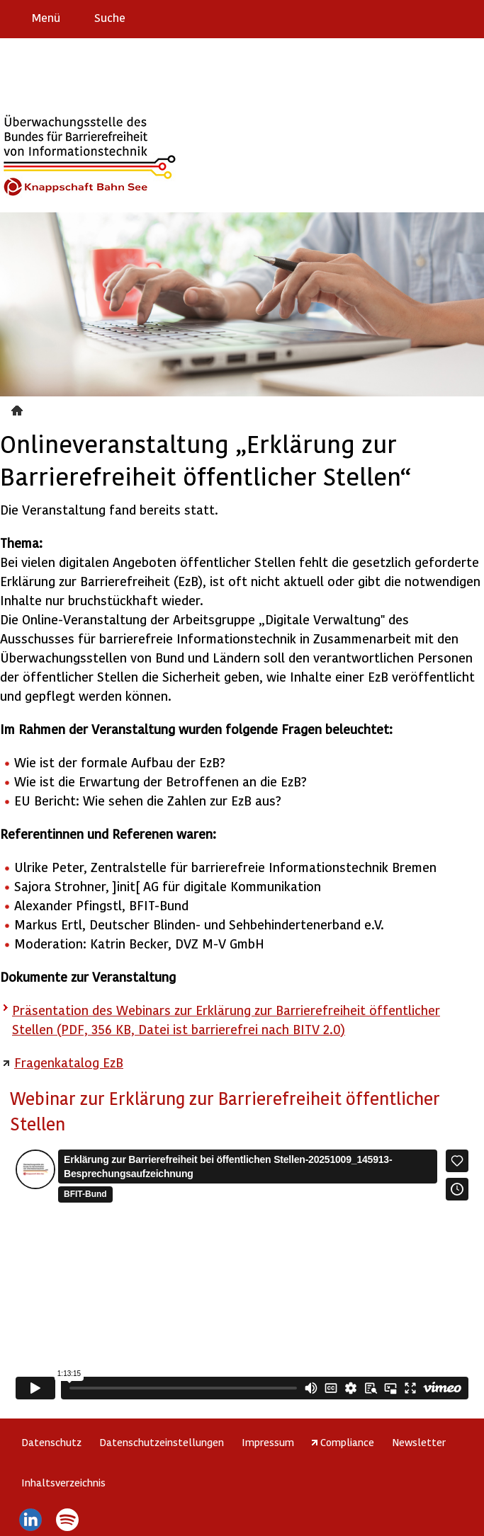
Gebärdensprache (441, 17)
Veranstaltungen (19, 408)
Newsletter (419, 1441)
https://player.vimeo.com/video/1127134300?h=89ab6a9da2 (242, 1274)
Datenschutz (51, 1441)
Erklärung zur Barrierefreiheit (385, 17)
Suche (109, 17)
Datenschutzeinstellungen (161, 1441)
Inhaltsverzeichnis (63, 1482)
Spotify (68, 1519)
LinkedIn (30, 1519)
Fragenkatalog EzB (68, 1062)
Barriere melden (414, 17)
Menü (46, 17)
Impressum (268, 1441)
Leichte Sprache (467, 17)
